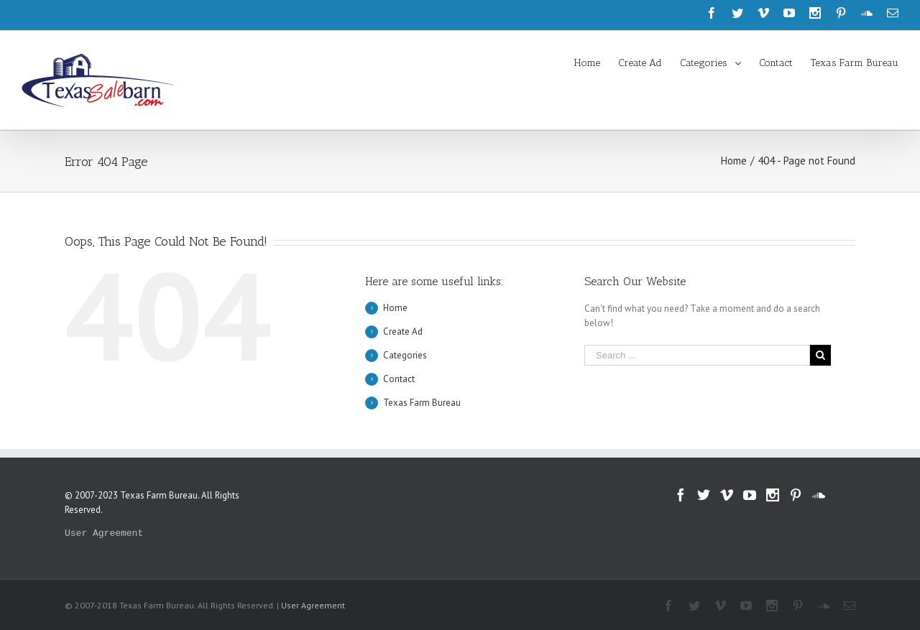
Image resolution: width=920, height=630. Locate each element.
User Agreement (104, 533)
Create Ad (403, 331)
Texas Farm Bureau (422, 403)
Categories (405, 355)
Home (395, 308)
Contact (399, 379)
